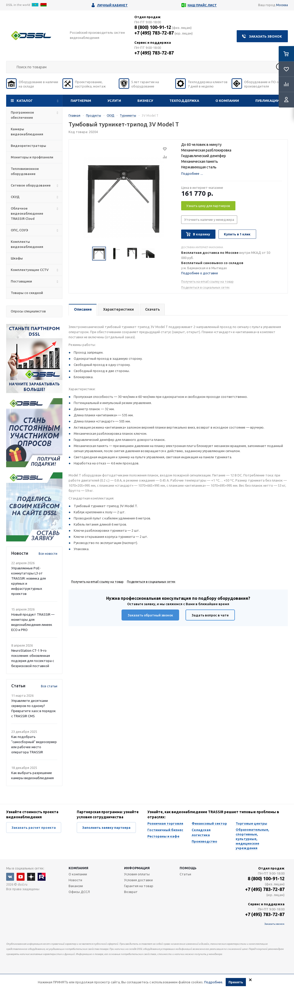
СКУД (15, 197)
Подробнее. (213, 982)
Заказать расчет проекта (34, 827)
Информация (137, 868)
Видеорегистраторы (28, 145)
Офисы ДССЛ (79, 892)
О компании (227, 100)
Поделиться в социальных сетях (205, 287)
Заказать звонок (265, 36)
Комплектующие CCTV (30, 269)
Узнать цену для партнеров (208, 206)
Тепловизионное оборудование (25, 171)
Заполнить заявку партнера (106, 827)
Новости (75, 880)
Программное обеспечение (22, 115)
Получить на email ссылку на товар (207, 281)
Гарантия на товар (138, 886)
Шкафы (17, 258)
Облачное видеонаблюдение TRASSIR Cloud (27, 213)
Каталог (25, 100)
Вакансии (76, 886)
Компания (78, 868)
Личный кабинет (112, 5)
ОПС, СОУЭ (19, 230)
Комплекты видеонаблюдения (27, 244)
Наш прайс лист (202, 5)
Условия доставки (138, 880)
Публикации (267, 100)
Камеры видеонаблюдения (27, 131)
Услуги (114, 100)
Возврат (131, 892)
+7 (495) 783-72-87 (154, 32)
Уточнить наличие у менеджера (209, 219)
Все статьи (49, 686)
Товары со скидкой (27, 293)
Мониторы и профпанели (32, 157)
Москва (282, 5)
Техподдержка (184, 100)
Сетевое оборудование (31, 185)
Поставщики (21, 281)
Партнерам (81, 100)
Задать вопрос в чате (210, 615)
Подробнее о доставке (199, 273)
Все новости (48, 553)
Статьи (185, 874)
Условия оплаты (137, 874)
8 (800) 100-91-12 (152, 27)
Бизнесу (145, 100)
